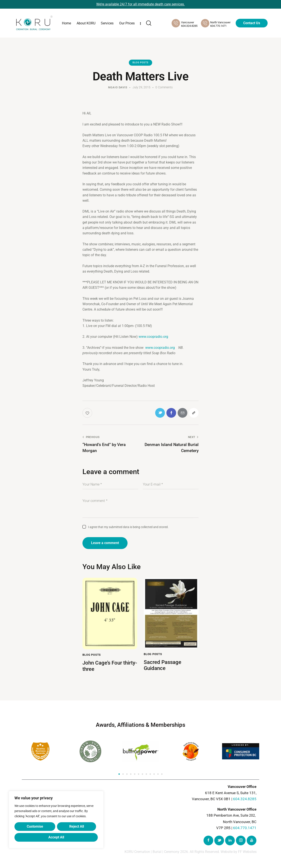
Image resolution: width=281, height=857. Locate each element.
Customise (35, 826)
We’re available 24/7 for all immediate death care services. (140, 4)
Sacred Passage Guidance (162, 665)
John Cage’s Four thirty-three (109, 666)
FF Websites (247, 852)
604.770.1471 (244, 828)
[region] (56, 819)
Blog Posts (140, 62)
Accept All (56, 837)
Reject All (76, 826)
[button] (119, 774)
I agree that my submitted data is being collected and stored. (128, 527)
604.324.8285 (244, 799)
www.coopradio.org (153, 337)
